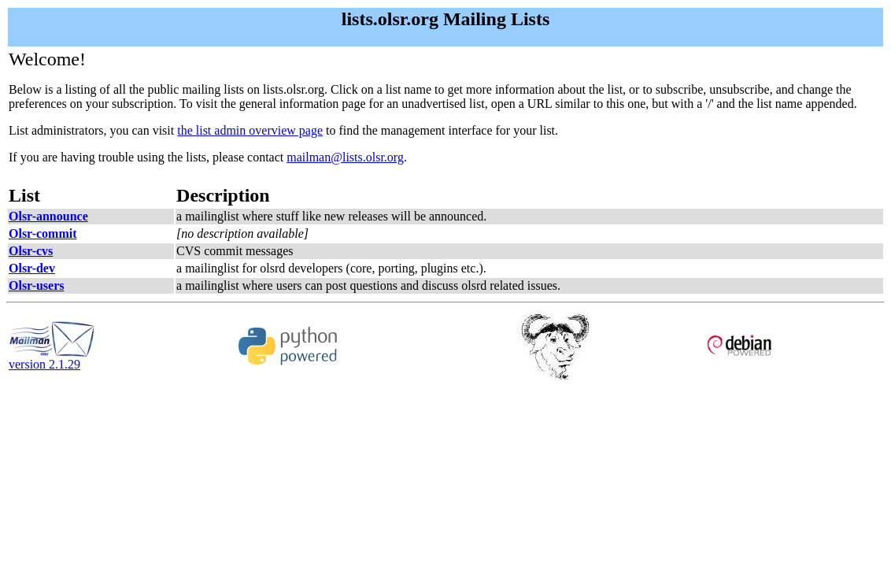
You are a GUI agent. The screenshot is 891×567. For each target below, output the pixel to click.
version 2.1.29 (52, 358)
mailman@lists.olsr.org (345, 157)
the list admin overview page (250, 130)
